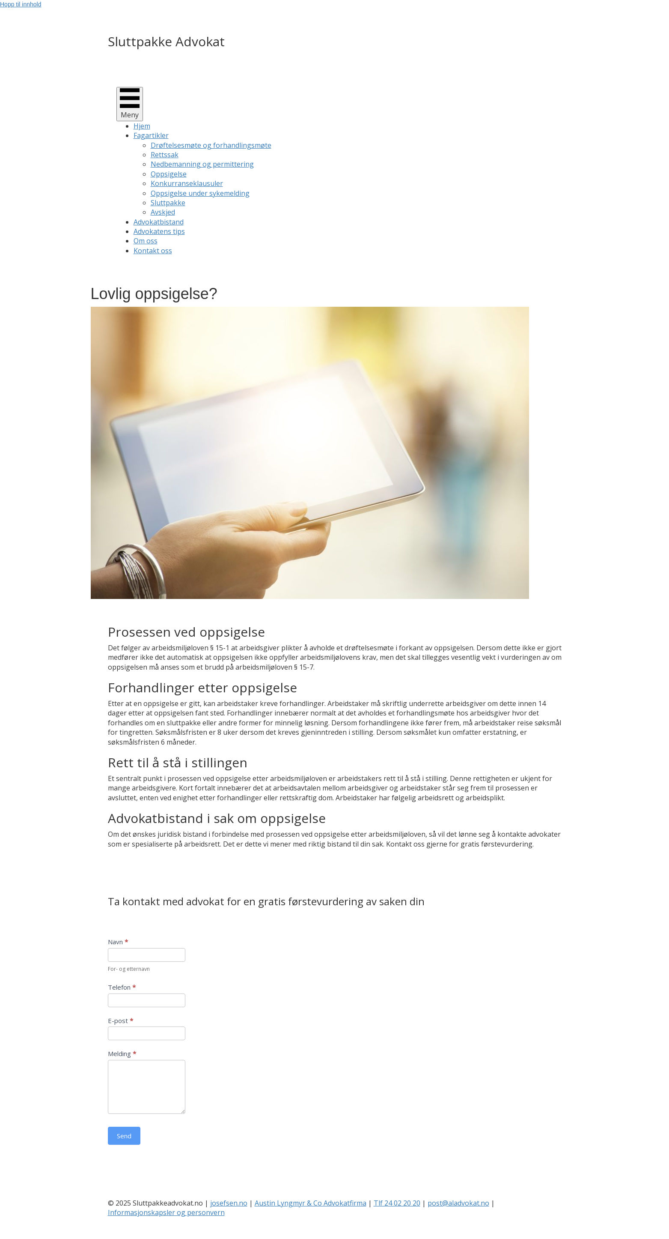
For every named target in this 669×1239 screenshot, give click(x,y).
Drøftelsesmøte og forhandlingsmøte (211, 145)
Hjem (142, 126)
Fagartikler (151, 135)
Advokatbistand (159, 222)
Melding (122, 1053)
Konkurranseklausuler (187, 183)
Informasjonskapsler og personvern (166, 1212)
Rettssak (164, 154)
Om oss (146, 240)
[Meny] (129, 104)
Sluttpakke (168, 202)
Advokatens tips (159, 231)
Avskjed (163, 212)
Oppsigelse (169, 174)
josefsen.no (228, 1203)
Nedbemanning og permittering (202, 164)
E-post (120, 1020)
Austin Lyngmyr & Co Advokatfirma (310, 1203)
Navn (118, 941)
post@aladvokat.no (458, 1203)
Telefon (122, 987)
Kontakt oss (153, 250)
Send (124, 1135)
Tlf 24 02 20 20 (397, 1203)
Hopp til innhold (21, 4)
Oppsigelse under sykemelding (200, 193)
